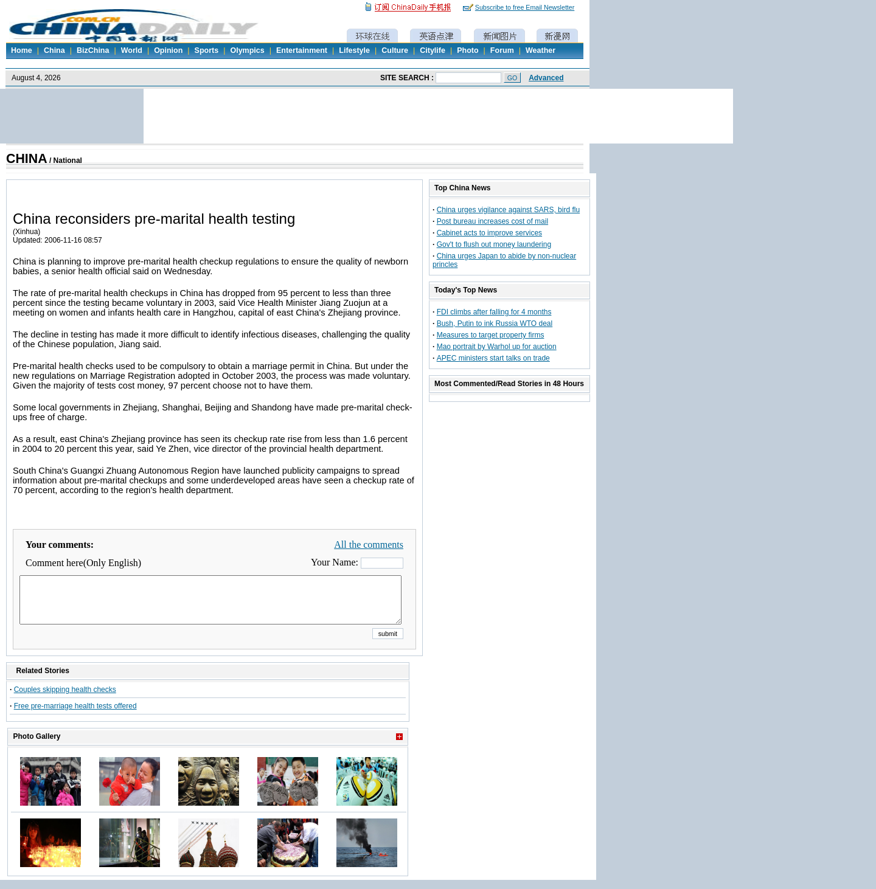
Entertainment (301, 50)
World (131, 50)
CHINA (26, 158)
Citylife (432, 50)
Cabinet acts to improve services (489, 233)
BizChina (93, 50)
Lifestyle (354, 50)
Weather (540, 50)
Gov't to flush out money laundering (494, 244)
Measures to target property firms (490, 335)
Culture (394, 50)
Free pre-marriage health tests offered (75, 715)
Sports (207, 50)
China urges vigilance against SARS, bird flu (508, 210)
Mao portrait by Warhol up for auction (497, 346)
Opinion (168, 50)
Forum (502, 50)
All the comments (368, 544)
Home (21, 50)
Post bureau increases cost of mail (492, 221)
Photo (467, 50)
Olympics (247, 50)
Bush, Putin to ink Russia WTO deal (495, 323)
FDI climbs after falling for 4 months (494, 312)
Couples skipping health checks (65, 698)
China (54, 50)
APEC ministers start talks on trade (493, 358)
